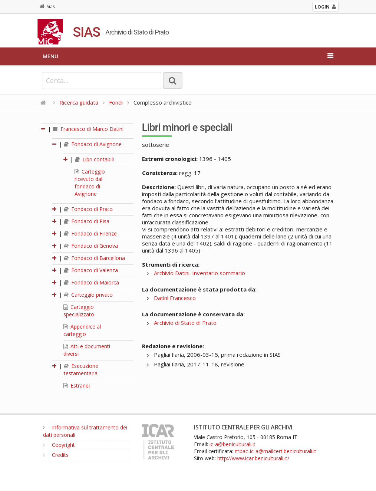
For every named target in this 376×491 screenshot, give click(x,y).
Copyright (59, 444)
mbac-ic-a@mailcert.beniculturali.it (275, 451)
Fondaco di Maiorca (91, 282)
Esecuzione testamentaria (81, 369)
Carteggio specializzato (78, 310)
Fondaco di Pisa (86, 221)
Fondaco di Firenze (90, 233)
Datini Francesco (175, 297)
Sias (47, 6)
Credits (56, 454)
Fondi (116, 102)
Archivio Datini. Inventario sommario (199, 273)
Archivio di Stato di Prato (185, 322)
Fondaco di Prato (88, 208)
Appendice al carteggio (82, 330)
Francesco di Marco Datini (88, 128)
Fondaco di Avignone (93, 144)
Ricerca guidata (78, 102)
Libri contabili (94, 159)
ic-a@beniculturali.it (232, 444)
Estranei (76, 385)
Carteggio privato (88, 294)
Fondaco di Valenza (91, 270)
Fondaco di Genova (91, 245)
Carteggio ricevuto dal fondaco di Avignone (90, 182)
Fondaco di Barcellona (94, 257)
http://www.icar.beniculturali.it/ (253, 458)
